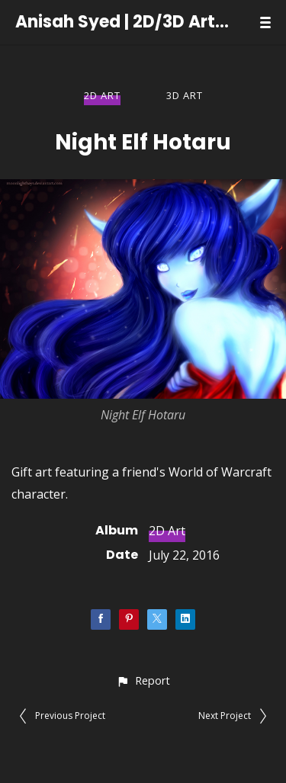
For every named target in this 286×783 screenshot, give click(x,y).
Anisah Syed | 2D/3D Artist (122, 22)
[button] (143, 680)
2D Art (102, 95)
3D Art (184, 95)
